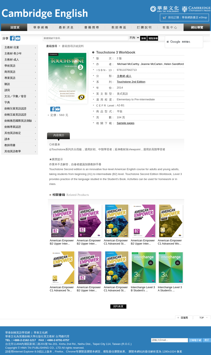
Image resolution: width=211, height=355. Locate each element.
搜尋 (143, 38)
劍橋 (196, 9)
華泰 (164, 9)
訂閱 (195, 340)
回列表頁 (118, 306)
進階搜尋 (152, 38)
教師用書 (9, 145)
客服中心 (171, 27)
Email (17, 38)
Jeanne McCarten (151, 64)
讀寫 (7, 90)
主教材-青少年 (13, 53)
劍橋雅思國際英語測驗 (18, 120)
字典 (7, 102)
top (202, 317)
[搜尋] (178, 41)
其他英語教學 (12, 151)
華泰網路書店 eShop (194, 17)
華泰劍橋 (40, 27)
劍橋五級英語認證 (15, 114)
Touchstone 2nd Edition (131, 81)
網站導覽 (197, 27)
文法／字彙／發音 (15, 96)
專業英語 (9, 77)
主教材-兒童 (11, 47)
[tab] (59, 137)
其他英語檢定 (12, 132)
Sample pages (125, 123)
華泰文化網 (44, 14)
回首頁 (14, 27)
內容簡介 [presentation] (58, 135)
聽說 (7, 84)
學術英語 (9, 65)
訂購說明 (144, 27)
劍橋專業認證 (12, 126)
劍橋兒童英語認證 (15, 108)
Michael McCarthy (128, 64)
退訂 (207, 340)
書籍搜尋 (92, 27)
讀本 (7, 139)
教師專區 (118, 27)
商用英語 (9, 71)
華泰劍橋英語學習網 (17, 332)
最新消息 (66, 27)
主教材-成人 (11, 59)
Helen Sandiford (174, 64)
